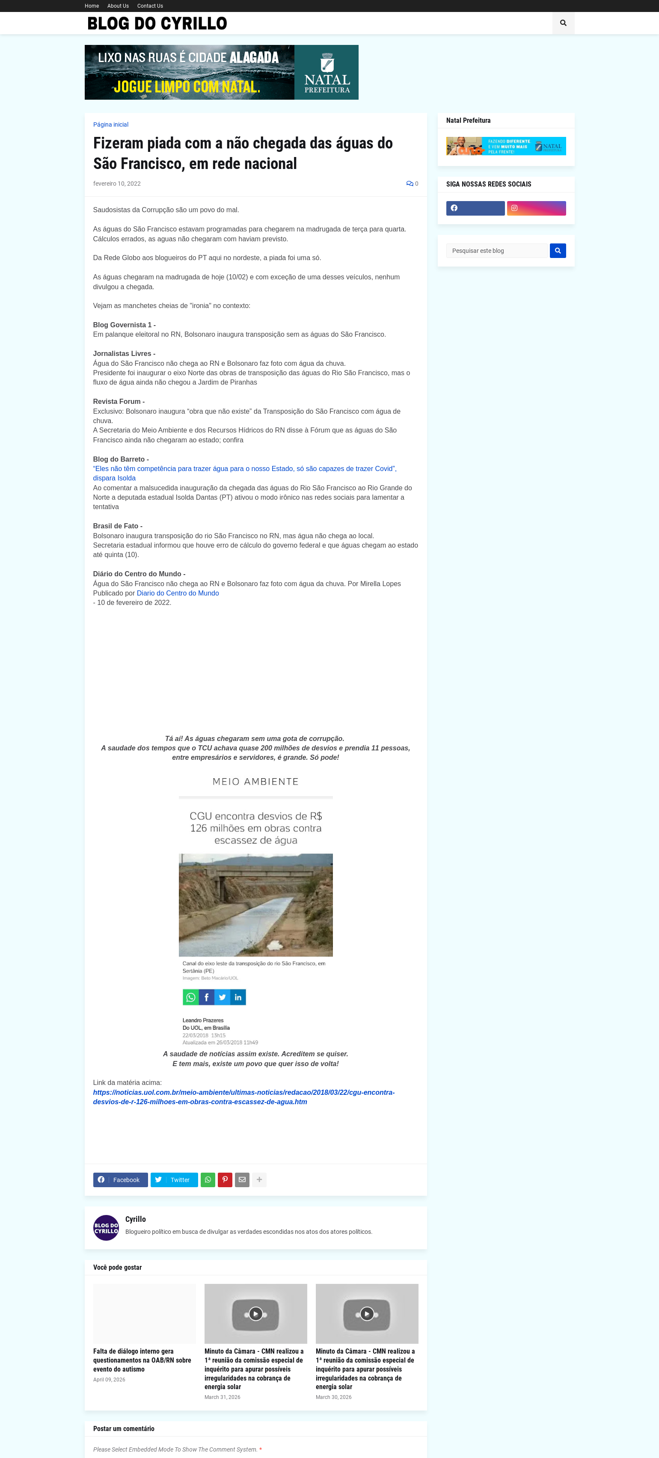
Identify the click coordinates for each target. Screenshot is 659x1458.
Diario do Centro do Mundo (178, 593)
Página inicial (110, 124)
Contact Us (150, 6)
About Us (118, 6)
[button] (563, 23)
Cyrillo (135, 1219)
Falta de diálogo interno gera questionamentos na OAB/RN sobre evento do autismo (142, 1360)
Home (92, 6)
